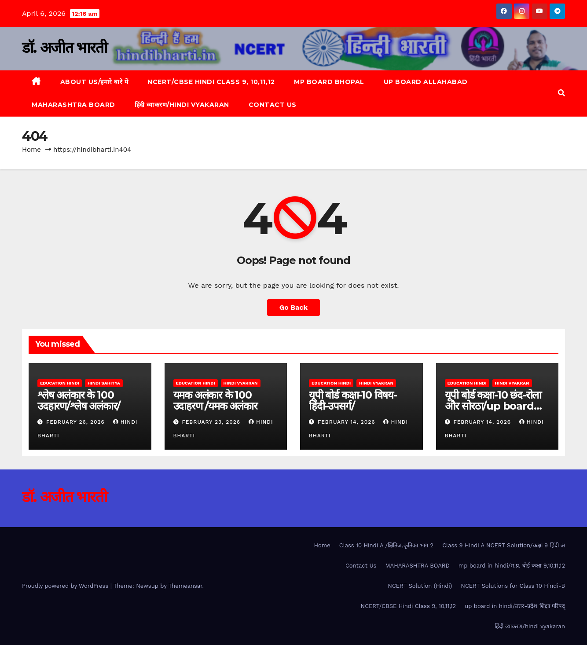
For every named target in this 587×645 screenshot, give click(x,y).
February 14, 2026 (348, 422)
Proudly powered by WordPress (66, 586)
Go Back (293, 307)
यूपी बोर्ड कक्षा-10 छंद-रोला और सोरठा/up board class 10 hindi (493, 405)
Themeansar (185, 586)
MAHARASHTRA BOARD (73, 105)
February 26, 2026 (76, 422)
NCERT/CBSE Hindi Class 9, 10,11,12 (211, 82)
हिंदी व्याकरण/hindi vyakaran (182, 105)
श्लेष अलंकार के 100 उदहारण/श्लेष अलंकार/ (78, 400)
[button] (561, 93)
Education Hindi (59, 383)
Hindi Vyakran (241, 383)
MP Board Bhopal (329, 82)
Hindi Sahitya (104, 383)
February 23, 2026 (212, 422)
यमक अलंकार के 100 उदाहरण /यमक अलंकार (215, 400)
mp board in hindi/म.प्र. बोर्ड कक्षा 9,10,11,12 (512, 565)
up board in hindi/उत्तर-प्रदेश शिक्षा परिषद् (515, 606)
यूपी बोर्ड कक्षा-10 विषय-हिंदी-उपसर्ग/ (353, 400)
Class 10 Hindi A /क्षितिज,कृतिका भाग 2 (386, 545)
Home (31, 150)
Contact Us (273, 105)
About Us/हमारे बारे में (94, 82)
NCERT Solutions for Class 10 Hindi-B (513, 586)
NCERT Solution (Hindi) (420, 586)
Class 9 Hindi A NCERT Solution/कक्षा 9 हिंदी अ (503, 545)
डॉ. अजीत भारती (64, 47)
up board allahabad (426, 82)
